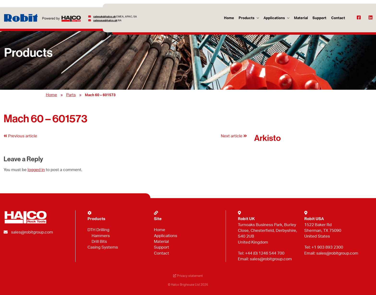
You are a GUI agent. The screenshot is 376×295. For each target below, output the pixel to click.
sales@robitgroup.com (32, 232)
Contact (338, 18)
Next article (234, 136)
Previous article (20, 136)
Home (229, 18)
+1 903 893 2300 (327, 247)
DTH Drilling (98, 230)
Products (246, 18)
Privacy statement (188, 276)
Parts (71, 95)
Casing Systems (103, 247)
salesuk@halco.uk (104, 16)
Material (301, 18)
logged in (36, 170)
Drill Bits (99, 241)
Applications (274, 18)
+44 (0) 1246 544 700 (264, 253)
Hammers (101, 236)
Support (319, 18)
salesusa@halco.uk (105, 20)
